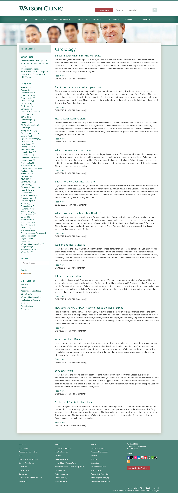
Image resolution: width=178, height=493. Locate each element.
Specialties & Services (88, 19)
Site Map (94, 459)
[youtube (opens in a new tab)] (145, 458)
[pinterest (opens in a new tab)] (142, 458)
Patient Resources (61, 474)
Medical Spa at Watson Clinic (65, 463)
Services (24, 287)
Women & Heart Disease (69, 339)
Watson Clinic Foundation (31, 297)
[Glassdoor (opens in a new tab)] (152, 458)
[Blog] (128, 461)
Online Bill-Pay (60, 470)
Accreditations (27, 306)
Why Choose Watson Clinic (100, 481)
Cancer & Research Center (29, 459)
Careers (129, 19)
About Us (40, 19)
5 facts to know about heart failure (75, 181)
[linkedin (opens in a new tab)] (139, 458)
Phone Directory (61, 478)
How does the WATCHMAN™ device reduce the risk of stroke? (89, 307)
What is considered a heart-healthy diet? (78, 213)
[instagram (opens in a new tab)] (135, 458)
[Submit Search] (155, 10)
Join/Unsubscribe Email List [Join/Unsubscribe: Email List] (138, 468)
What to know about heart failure (74, 150)
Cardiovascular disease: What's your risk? (78, 87)
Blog (20, 455)
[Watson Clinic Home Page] (26, 19)
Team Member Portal (98, 466)
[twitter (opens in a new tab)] (132, 458)
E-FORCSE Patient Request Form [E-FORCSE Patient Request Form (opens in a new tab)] (30, 478)
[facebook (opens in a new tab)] (128, 458)
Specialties (95, 463)
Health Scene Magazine (30, 300)
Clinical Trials (26, 294)
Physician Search (61, 19)
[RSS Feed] (35, 273)
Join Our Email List (61, 452)
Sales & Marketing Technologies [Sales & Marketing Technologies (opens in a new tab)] (147, 490)
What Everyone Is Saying (100, 478)
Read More (60, 75)
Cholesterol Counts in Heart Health (75, 402)
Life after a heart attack (69, 276)
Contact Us (146, 19)
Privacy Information (98, 448)
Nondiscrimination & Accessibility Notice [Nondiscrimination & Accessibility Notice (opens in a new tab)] (69, 466)
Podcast (93, 444)
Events (57, 444)
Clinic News (23, 466)
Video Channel (96, 470)
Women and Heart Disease (70, 244)
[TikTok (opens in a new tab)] (155, 458)
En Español (25, 303)
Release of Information (99, 452)
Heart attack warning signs (70, 118)
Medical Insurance (61, 459)
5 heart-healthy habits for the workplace (78, 55)
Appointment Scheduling (31, 291)
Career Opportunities (26, 463)
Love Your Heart (64, 370)
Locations (113, 19)
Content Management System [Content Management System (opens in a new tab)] (121, 490)
